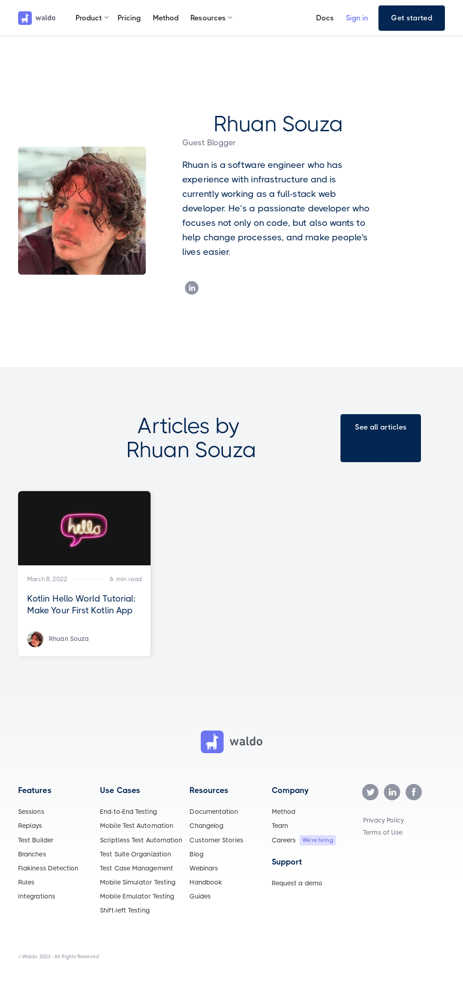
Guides (199, 896)
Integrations (36, 896)
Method (166, 18)
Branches (32, 854)
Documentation (213, 811)
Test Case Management (136, 868)
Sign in (357, 18)
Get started (411, 18)
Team (280, 825)
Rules (26, 882)
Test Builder (35, 840)
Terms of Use (382, 832)
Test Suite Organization (135, 854)
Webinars (203, 868)
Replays (30, 825)
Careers (284, 840)
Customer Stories (216, 840)
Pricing (129, 18)
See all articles (380, 427)
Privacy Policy (383, 820)
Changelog (206, 825)
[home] (36, 18)
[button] (89, 18)
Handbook (205, 882)
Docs (325, 18)
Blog (196, 854)
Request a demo (297, 883)
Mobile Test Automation (136, 825)
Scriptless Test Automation (141, 840)
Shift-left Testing (124, 910)
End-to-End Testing (128, 811)
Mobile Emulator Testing (137, 896)
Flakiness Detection (48, 868)
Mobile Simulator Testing (137, 882)
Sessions (31, 811)
